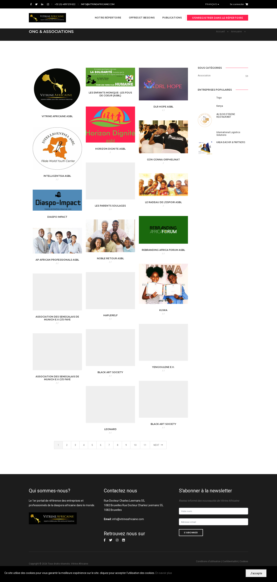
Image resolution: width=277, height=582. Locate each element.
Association (204, 75)
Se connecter (237, 4)
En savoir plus (163, 572)
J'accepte (256, 573)
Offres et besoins (138, 13)
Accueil (220, 31)
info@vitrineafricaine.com (97, 4)
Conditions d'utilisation (208, 561)
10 (135, 445)
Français (211, 4)
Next (158, 445)
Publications (168, 13)
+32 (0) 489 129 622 (65, 4)
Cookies (243, 561)
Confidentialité (230, 561)
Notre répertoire (104, 13)
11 (145, 445)
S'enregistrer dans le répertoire (217, 14)
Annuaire (236, 31)
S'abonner (191, 532)
